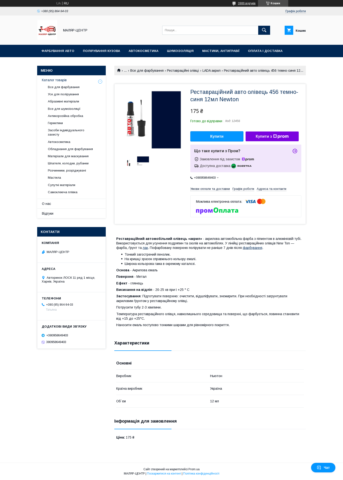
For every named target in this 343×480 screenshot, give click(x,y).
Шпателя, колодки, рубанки (68, 163)
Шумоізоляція (180, 51)
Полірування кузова (101, 51)
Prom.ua (194, 469)
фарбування (252, 248)
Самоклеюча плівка (62, 192)
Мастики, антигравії (220, 51)
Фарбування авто (57, 51)
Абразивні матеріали (63, 101)
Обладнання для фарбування (70, 149)
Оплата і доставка (265, 51)
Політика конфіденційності (201, 473)
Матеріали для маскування (68, 156)
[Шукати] (264, 30)
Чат (323, 467)
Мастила (54, 177)
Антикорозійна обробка (65, 116)
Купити (217, 136)
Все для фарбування (147, 70)
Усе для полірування (63, 94)
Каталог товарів (54, 80)
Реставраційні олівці (183, 70)
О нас (46, 204)
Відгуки (47, 213)
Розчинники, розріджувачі (67, 170)
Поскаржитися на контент (164, 473)
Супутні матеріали (61, 185)
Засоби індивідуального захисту (66, 132)
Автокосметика (143, 51)
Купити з (272, 136)
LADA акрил (211, 70)
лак (145, 248)
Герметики (55, 123)
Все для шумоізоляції (64, 109)
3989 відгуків (247, 3)
